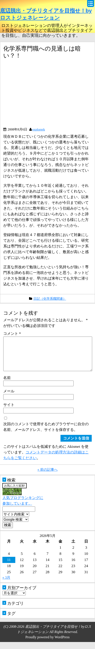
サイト (8, 412)
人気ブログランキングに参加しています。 (22, 504)
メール (8, 398)
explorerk (38, 129)
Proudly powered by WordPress (47, 644)
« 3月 (6, 584)
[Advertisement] (40, 94)
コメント (12, 333)
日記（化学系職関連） (49, 298)
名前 (7, 385)
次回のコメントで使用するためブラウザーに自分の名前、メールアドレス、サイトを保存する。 (46, 434)
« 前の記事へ (48, 476)
